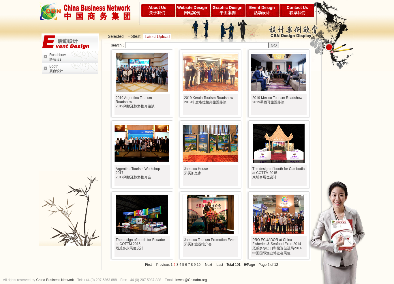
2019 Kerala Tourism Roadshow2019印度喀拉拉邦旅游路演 (208, 100)
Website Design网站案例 (192, 10)
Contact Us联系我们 (297, 10)
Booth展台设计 (56, 68)
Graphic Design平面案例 (227, 10)
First (148, 265)
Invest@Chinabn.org (191, 280)
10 (198, 265)
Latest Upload (157, 36)
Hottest (133, 36)
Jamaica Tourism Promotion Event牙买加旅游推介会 (210, 242)
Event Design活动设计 (262, 10)
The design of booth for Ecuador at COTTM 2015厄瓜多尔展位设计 (140, 244)
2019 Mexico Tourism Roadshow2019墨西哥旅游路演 (277, 100)
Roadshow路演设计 (57, 57)
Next (208, 265)
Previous (163, 265)
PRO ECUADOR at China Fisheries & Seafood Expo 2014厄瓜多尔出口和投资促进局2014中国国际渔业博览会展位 (277, 246)
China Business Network (54, 280)
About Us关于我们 (157, 10)
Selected (115, 36)
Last (220, 265)
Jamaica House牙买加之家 (196, 171)
